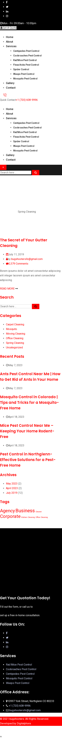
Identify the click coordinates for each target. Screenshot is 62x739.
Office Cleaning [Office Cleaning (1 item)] (42, 517)
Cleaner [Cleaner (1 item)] (39, 512)
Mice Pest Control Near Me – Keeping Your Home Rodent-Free (27, 431)
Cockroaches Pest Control (27, 55)
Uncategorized (14, 347)
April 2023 (12, 488)
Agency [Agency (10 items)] (7, 510)
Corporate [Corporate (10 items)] (10, 516)
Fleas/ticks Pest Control (26, 64)
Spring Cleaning (15, 342)
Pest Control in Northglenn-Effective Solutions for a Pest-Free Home (28, 460)
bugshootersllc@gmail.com (27, 259)
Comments (18, 263)
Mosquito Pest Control (25, 78)
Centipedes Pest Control (26, 51)
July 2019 (11, 492)
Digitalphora (24, 723)
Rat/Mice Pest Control (25, 60)
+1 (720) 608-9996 (27, 99)
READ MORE (9, 288)
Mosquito (11, 329)
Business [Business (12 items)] (25, 510)
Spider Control (21, 69)
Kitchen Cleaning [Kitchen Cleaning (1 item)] (28, 517)
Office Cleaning (14, 338)
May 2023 (12, 483)
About (9, 41)
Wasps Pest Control (23, 74)
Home (9, 37)
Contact (11, 87)
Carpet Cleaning (15, 324)
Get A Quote (8, 27)
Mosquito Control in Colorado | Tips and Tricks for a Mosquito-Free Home (29, 402)
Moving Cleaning (15, 333)
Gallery (10, 83)
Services (11, 46)
